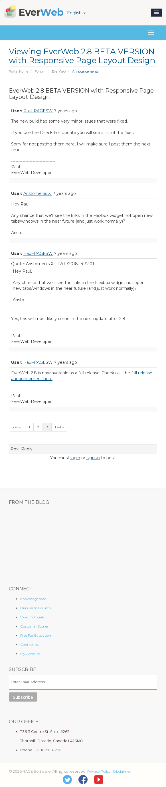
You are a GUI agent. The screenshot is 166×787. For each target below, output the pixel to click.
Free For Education (35, 635)
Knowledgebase (33, 599)
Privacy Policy (99, 771)
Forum (40, 71)
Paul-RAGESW (38, 110)
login (75, 457)
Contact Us (29, 644)
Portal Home (18, 71)
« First (17, 427)
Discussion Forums (35, 608)
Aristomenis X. (37, 193)
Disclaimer (122, 771)
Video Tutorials (32, 617)
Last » (59, 427)
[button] (156, 13)
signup (93, 457)
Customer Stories (34, 626)
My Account (30, 654)
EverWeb (59, 71)
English (76, 12)
